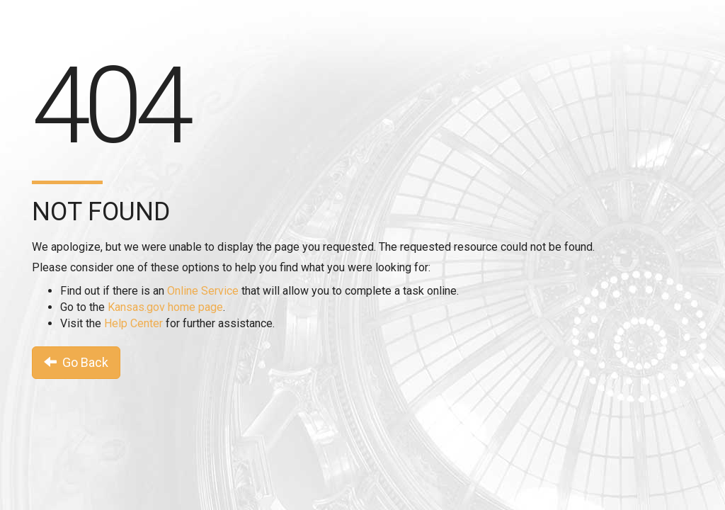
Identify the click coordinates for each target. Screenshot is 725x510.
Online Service (203, 291)
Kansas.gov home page (165, 307)
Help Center (133, 323)
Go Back (76, 362)
